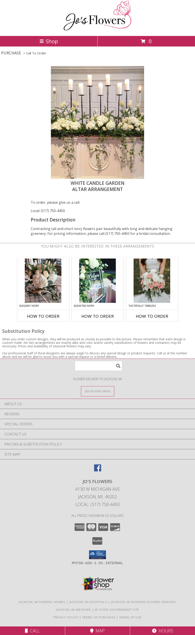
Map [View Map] (97, 631)
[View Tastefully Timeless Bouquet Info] (152, 281)
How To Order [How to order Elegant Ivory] (43, 316)
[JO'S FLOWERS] (97, 29)
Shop (48, 41)
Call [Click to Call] (32, 631)
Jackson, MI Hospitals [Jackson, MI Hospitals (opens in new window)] (88, 602)
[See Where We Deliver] (97, 391)
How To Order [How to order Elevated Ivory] (97, 316)
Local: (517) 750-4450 (48, 210)
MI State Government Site (117, 610)
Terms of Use (130, 617)
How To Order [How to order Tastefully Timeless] (152, 316)
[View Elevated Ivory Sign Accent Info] (97, 281)
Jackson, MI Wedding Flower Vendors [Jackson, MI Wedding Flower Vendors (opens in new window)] (143, 602)
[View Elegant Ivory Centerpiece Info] (43, 281)
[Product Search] (98, 366)
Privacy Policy (66, 617)
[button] (97, 554)
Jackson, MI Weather (73, 610)
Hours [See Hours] (162, 631)
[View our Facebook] (97, 470)
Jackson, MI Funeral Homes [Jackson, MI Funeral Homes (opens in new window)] (42, 602)
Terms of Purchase (98, 617)
